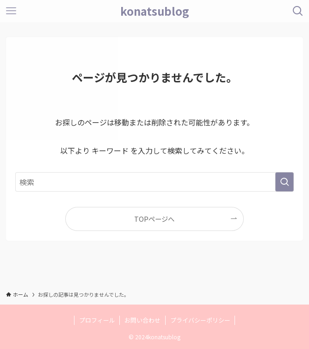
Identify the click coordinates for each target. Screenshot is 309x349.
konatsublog (154, 11)
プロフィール (97, 320)
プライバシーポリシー (200, 320)
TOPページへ (154, 219)
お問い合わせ (142, 320)
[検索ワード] (154, 182)
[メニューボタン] (11, 11)
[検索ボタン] (298, 11)
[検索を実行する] (284, 182)
